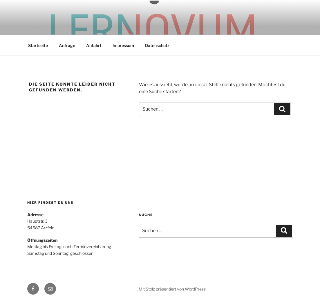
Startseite (38, 45)
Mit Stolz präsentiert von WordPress (172, 288)
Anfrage (67, 45)
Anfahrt (94, 45)
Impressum (123, 45)
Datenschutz (157, 45)
